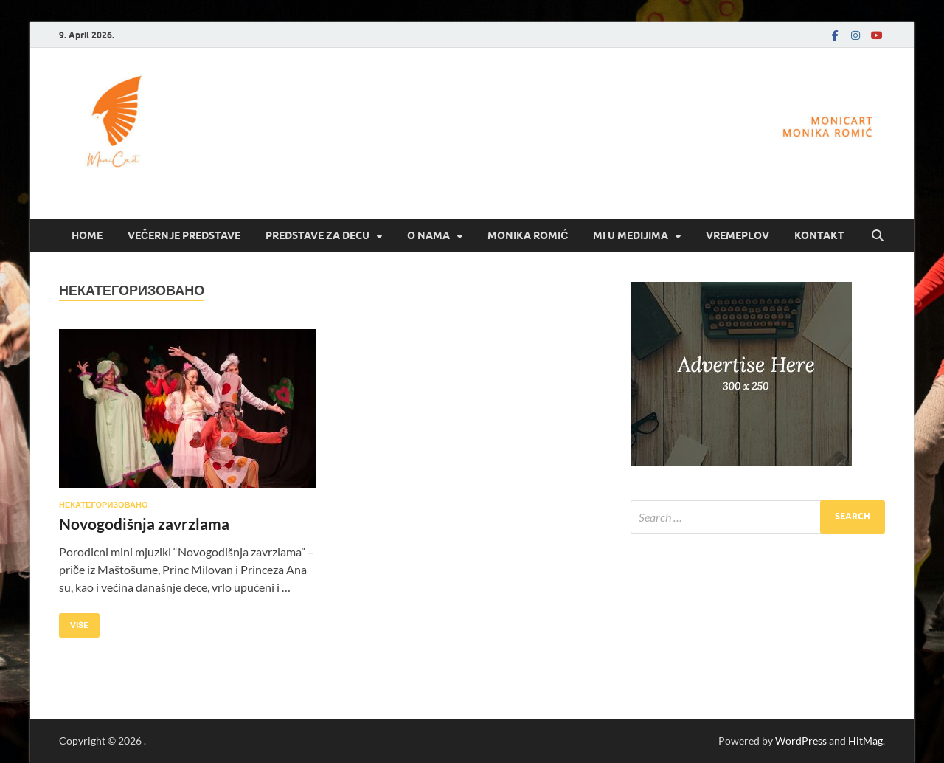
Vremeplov (737, 235)
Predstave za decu (317, 235)
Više (73, 621)
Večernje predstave (184, 235)
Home (87, 235)
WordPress (801, 740)
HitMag (865, 740)
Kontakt (819, 235)
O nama (428, 235)
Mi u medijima (630, 235)
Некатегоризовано (103, 505)
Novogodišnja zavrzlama (144, 523)
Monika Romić (527, 235)
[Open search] (878, 236)
